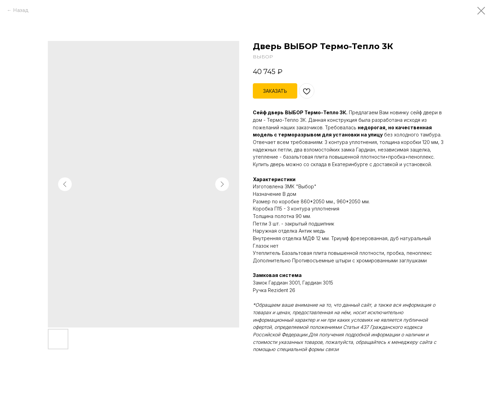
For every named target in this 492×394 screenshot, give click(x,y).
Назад (20, 10)
